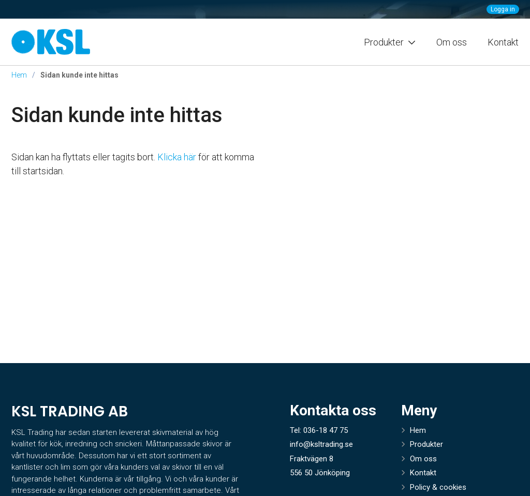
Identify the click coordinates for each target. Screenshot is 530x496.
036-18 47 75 (325, 430)
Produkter (426, 444)
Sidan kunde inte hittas (117, 115)
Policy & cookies (438, 487)
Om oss (451, 42)
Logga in (503, 9)
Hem (19, 75)
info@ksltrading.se (321, 444)
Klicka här (176, 157)
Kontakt (503, 42)
